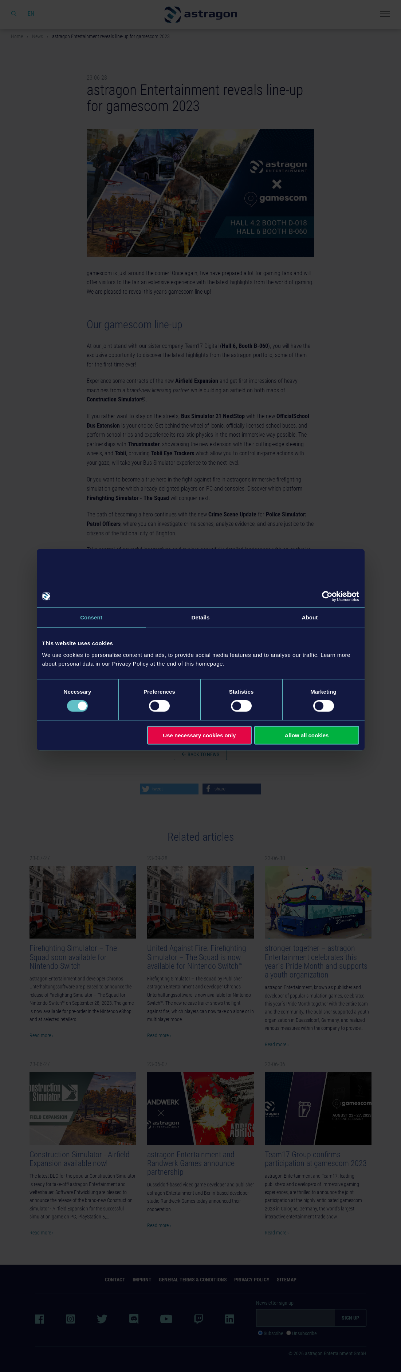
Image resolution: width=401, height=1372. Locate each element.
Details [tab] (201, 617)
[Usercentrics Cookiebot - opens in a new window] (327, 596)
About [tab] (310, 617)
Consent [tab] (91, 617)
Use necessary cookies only (199, 735)
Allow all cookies (307, 735)
